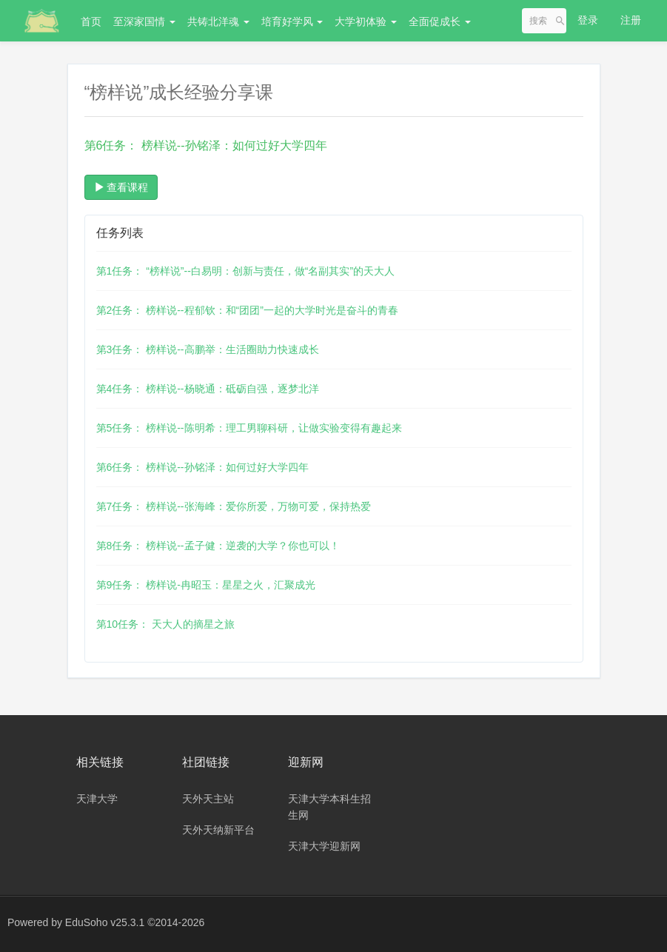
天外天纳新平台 (218, 830)
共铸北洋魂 (218, 21)
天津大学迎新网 (324, 846)
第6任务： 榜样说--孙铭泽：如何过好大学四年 (202, 467)
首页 (91, 21)
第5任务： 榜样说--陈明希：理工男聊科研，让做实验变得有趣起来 (249, 428)
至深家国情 (144, 21)
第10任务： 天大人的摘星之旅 (165, 624)
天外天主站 (208, 799)
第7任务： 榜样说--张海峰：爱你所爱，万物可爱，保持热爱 (233, 506)
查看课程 (121, 187)
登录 (587, 20)
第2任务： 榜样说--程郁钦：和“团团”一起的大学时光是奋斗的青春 (247, 310)
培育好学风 (292, 21)
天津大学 (97, 799)
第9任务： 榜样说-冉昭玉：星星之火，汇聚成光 (205, 585)
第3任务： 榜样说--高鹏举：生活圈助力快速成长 (207, 349)
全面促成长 (440, 21)
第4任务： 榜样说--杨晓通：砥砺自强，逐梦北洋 (207, 389)
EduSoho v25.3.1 (104, 922)
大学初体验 (366, 21)
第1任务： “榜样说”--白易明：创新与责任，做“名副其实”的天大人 (245, 271)
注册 (630, 20)
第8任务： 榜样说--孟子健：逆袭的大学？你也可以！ (218, 546)
